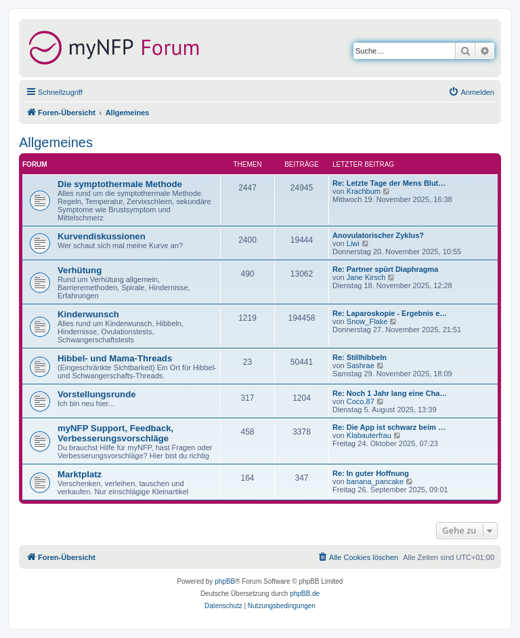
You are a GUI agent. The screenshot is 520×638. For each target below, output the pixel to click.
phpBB (225, 581)
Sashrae (360, 365)
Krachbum (364, 191)
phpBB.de (305, 593)
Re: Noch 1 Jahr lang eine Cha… (389, 393)
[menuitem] (471, 92)
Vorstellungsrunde (97, 394)
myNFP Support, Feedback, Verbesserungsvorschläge (115, 433)
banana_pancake (375, 481)
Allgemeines (56, 142)
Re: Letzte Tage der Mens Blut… (389, 183)
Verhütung (80, 270)
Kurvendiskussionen (102, 236)
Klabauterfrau (369, 435)
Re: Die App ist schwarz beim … (389, 427)
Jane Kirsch (366, 277)
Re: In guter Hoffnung (370, 473)
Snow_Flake (367, 321)
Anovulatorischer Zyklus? (378, 235)
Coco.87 (360, 401)
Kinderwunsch (88, 314)
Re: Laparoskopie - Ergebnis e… (389, 313)
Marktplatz (80, 474)
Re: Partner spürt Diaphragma (385, 269)
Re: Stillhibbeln (359, 357)
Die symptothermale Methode (120, 184)
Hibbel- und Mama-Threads (115, 358)
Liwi (353, 243)
